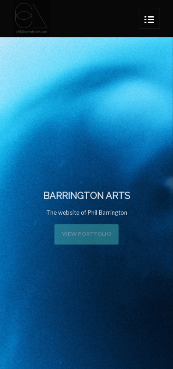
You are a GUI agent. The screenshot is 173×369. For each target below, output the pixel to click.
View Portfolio (86, 233)
